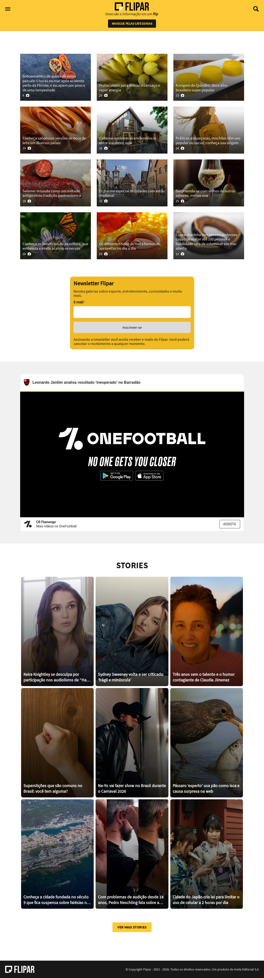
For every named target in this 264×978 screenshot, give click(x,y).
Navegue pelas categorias (132, 23)
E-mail (79, 302)
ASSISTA (229, 524)
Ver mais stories (132, 927)
